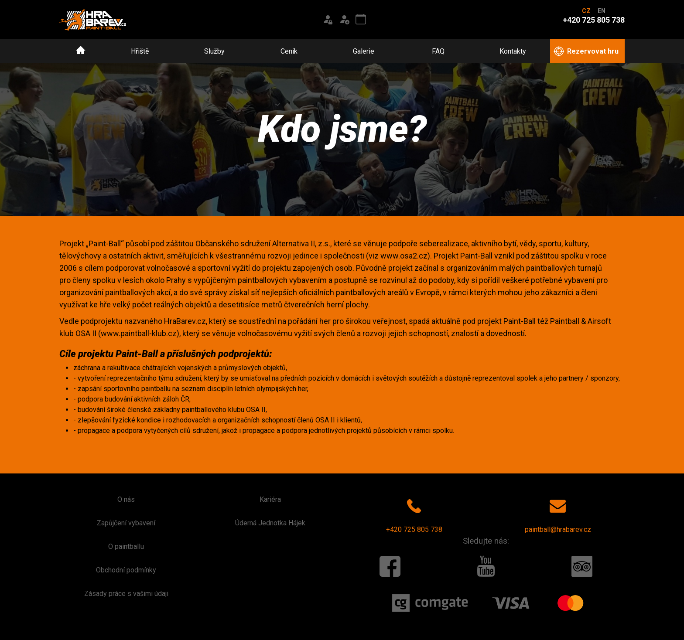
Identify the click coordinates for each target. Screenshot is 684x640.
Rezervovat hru (586, 51)
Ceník (289, 51)
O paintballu (126, 546)
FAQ (438, 51)
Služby (214, 51)
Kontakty (512, 51)
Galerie (363, 51)
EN (601, 10)
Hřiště (140, 51)
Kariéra (270, 499)
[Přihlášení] (327, 20)
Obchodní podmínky (126, 570)
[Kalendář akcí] (361, 20)
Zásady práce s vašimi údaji (126, 593)
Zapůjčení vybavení (126, 523)
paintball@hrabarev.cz (558, 514)
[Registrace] (344, 20)
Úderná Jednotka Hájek (270, 523)
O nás (126, 499)
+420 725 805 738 (414, 514)
